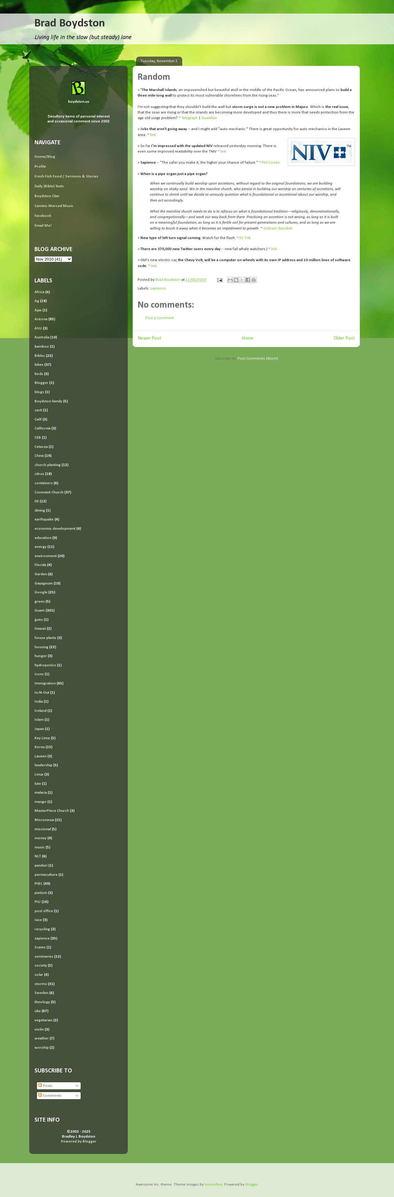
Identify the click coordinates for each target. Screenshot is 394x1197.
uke (37, 1011)
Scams (40, 947)
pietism (40, 893)
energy (40, 547)
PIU (37, 902)
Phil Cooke (271, 163)
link (153, 135)
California (42, 428)
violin (39, 1029)
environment (45, 556)
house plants (45, 638)
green (39, 602)
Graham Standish (277, 228)
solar (38, 975)
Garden (40, 574)
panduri (40, 866)
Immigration (45, 683)
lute (37, 784)
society (40, 966)
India (38, 702)
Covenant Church (48, 492)
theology (42, 1002)
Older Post (344, 338)
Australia (41, 337)
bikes (38, 365)
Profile (40, 167)
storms (40, 984)
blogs (39, 392)
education (42, 538)
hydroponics (45, 665)
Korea (39, 747)
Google (40, 592)
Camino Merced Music (53, 206)
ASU (38, 328)
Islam (39, 720)
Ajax (38, 310)
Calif (38, 419)
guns (38, 620)
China (39, 456)
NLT (37, 856)
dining (39, 511)
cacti (38, 410)
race (38, 920)
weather (41, 1038)
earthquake (44, 519)
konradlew (214, 1185)
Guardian (209, 118)
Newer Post (149, 338)
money (40, 838)
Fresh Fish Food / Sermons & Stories (66, 176)
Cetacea (41, 447)
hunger (40, 656)
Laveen (40, 756)
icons (39, 674)
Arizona (40, 319)
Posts (45, 1086)
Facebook (42, 216)
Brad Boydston (69, 24)
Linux (38, 774)
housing (41, 647)
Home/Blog (44, 157)
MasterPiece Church (51, 811)
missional (42, 829)
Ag (36, 301)
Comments (50, 1096)
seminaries (43, 957)
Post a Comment (159, 318)
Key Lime (42, 738)
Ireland (40, 711)
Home (247, 338)
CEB (37, 438)
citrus (39, 474)
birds (38, 374)
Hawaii (40, 629)
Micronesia (44, 820)
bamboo (41, 347)
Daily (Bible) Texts (49, 186)
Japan (39, 729)
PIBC (38, 884)
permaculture (46, 875)
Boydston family (48, 401)
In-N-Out (41, 693)
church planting (47, 465)
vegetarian (43, 1020)
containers (43, 483)
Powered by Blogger (78, 1141)
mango (40, 802)
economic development (54, 529)
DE (36, 501)
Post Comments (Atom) (258, 359)
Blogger (41, 383)
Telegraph (189, 118)
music (39, 847)
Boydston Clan (46, 196)
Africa (39, 292)
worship (41, 1048)
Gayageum (43, 583)
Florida (40, 565)
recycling (42, 929)
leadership (43, 765)
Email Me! (43, 226)
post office (43, 911)
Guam (39, 610)
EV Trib (245, 238)
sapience (158, 288)
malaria (40, 793)
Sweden (41, 993)
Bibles (39, 356)
